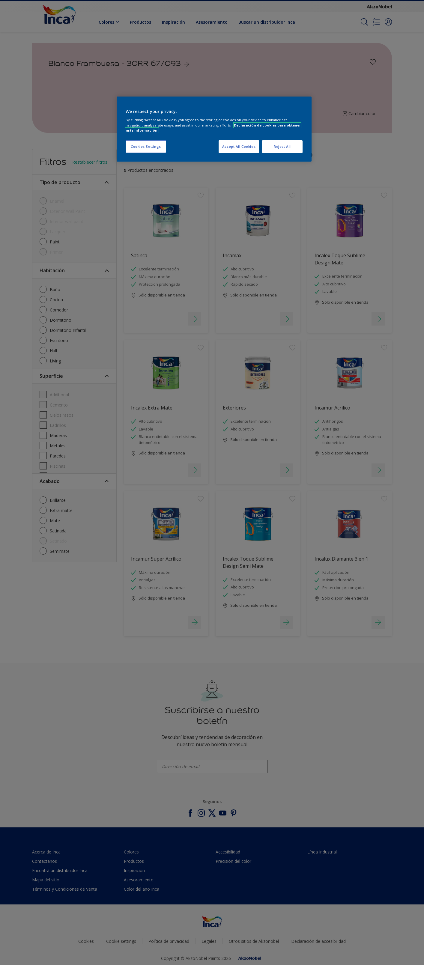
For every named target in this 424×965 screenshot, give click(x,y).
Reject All (282, 146)
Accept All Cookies (238, 146)
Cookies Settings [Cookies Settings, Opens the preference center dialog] (146, 146)
